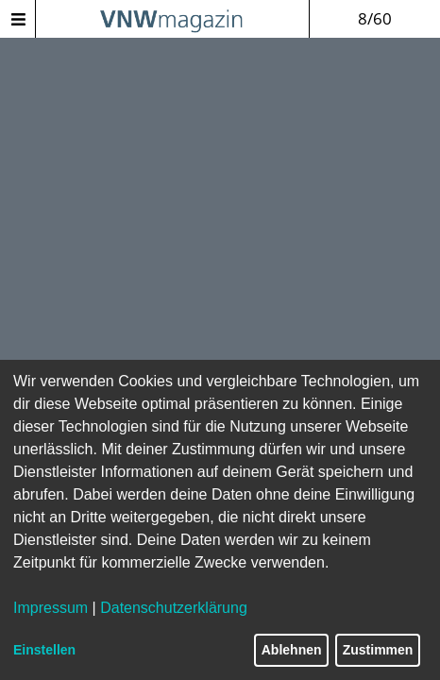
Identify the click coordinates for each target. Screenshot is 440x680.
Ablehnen (292, 649)
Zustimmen (378, 649)
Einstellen (44, 649)
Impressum (50, 608)
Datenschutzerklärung (173, 608)
